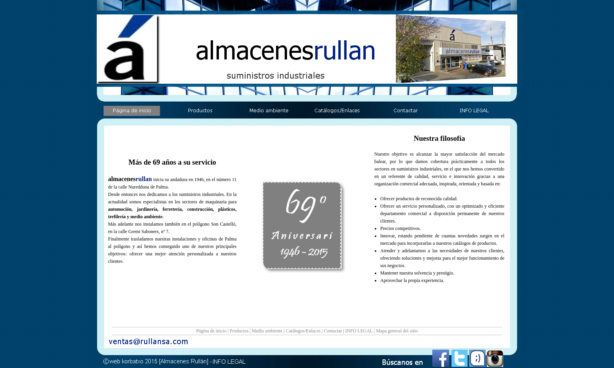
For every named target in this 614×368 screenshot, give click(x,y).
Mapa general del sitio (397, 331)
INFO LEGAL (359, 331)
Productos (239, 331)
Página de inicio (211, 331)
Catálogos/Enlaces (303, 331)
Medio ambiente (267, 331)
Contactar (333, 331)
